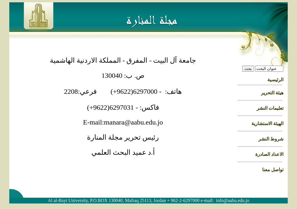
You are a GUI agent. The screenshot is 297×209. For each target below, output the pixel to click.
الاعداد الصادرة (269, 154)
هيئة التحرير (272, 92)
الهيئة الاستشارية (267, 123)
